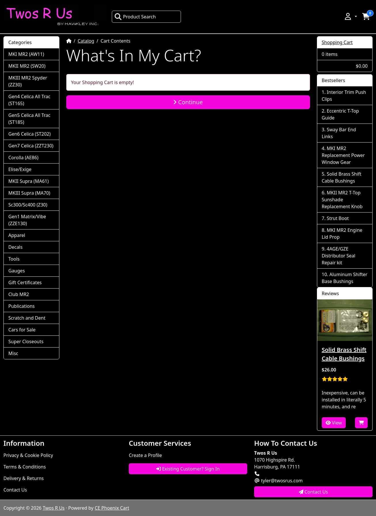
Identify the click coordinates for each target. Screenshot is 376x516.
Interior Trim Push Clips (344, 95)
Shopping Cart (337, 42)
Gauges (16, 271)
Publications (21, 306)
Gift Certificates (25, 282)
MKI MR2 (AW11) (26, 54)
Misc (13, 353)
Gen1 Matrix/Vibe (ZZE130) (27, 220)
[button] (350, 16)
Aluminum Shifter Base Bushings (345, 277)
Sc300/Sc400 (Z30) (27, 205)
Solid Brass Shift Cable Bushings (342, 177)
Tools (14, 259)
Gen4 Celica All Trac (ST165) (29, 100)
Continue (188, 102)
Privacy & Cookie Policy (28, 455)
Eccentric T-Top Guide (340, 114)
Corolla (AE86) (23, 157)
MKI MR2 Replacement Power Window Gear (343, 155)
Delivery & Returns (23, 478)
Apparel (16, 235)
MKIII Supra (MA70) (29, 193)
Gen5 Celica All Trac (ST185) (29, 118)
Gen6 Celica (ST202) (29, 134)
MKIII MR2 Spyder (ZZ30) (27, 81)
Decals (15, 247)
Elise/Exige (19, 169)
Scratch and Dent (26, 318)
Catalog (86, 41)
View (334, 423)
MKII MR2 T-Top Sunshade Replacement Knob (342, 199)
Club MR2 (18, 294)
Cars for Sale (21, 330)
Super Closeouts (26, 341)
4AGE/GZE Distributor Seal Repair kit (339, 256)
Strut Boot (338, 218)
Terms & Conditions (24, 467)
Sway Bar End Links (339, 133)
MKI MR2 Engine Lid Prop (342, 233)
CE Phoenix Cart (112, 508)
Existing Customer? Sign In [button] (188, 469)
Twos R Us (54, 508)
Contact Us (15, 490)
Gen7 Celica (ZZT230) (30, 146)
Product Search (135, 17)
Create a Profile (145, 455)
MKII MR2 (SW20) (27, 66)
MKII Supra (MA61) (28, 181)
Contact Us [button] (313, 492)
